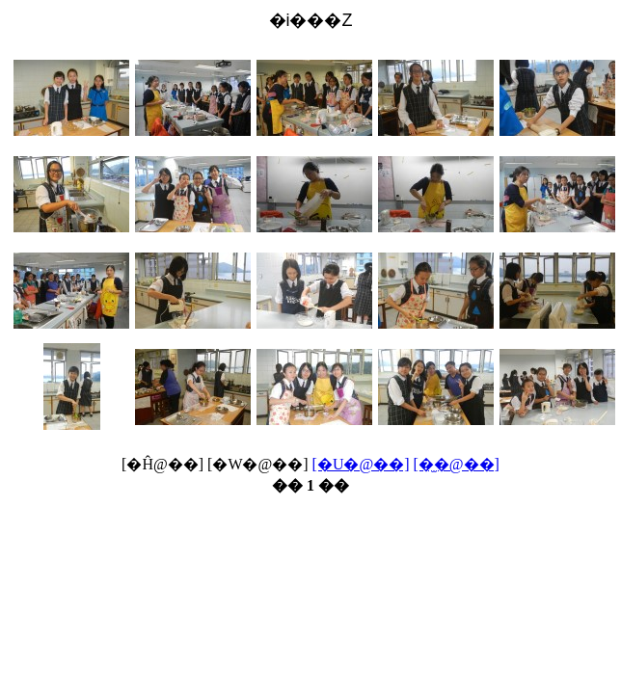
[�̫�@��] (457, 464)
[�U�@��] (361, 464)
